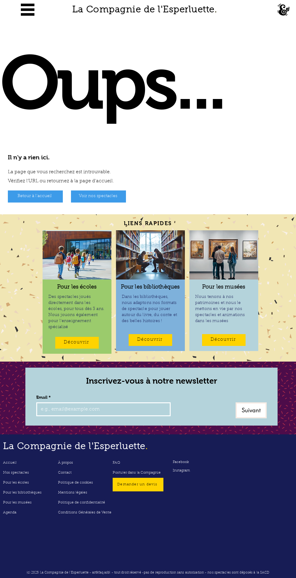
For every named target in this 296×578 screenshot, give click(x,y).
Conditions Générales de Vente (84, 512)
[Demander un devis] (138, 484)
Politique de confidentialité (81, 502)
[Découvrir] (77, 343)
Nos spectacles (16, 472)
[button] (27, 10)
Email (43, 397)
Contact (65, 472)
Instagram (181, 470)
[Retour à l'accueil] (35, 196)
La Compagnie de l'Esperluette (144, 10)
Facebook (181, 462)
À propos (65, 463)
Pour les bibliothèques (22, 492)
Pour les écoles (16, 482)
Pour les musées (17, 502)
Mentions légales (72, 492)
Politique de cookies (75, 482)
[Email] (101, 409)
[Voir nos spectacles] (98, 196)
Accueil (10, 463)
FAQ (116, 463)
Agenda (9, 512)
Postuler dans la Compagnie (137, 472)
